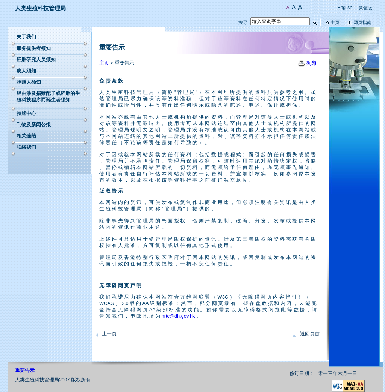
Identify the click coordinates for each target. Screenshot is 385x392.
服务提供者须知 (34, 48)
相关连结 (26, 136)
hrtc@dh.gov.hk (178, 316)
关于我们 (26, 36)
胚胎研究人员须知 (36, 59)
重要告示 (25, 370)
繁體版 (365, 8)
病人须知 (26, 71)
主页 (335, 22)
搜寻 (242, 22)
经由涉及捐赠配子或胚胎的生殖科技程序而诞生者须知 (48, 96)
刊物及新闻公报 (34, 124)
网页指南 (362, 22)
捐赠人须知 (29, 82)
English (345, 7)
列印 (311, 63)
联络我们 (26, 147)
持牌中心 (26, 113)
